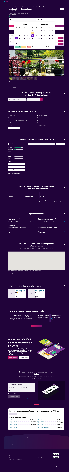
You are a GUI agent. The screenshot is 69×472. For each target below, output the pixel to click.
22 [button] (29, 38)
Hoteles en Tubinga (40, 422)
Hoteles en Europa (18, 6)
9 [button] (32, 32)
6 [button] (24, 32)
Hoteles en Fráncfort (40, 421)
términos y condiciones (26, 398)
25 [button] (47, 38)
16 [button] (32, 35)
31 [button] (16, 43)
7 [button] (27, 32)
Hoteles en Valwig (32, 6)
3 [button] (16, 32)
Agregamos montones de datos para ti (37, 443)
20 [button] (24, 38)
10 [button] (16, 35)
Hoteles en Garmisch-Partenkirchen (43, 427)
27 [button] (52, 38)
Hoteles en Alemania (25, 6)
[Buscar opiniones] (42, 144)
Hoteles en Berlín (13, 419)
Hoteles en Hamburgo (13, 422)
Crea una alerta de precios (56, 318)
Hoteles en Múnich (40, 419)
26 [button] (49, 38)
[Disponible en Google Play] (56, 454)
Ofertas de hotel (11, 6)
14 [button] (27, 35)
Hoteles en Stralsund (13, 427)
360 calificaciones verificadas (21, 16)
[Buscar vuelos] (1, 5)
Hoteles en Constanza (13, 421)
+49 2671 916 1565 (12, 14)
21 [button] (27, 38)
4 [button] (19, 32)
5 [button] (49, 30)
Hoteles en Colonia (40, 424)
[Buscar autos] (1, 10)
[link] (36, 326)
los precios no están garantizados (35, 437)
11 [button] (19, 35)
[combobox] (22, 384)
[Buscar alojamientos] (1, 7)
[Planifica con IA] (1, 12)
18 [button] (19, 38)
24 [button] (44, 38)
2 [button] (32, 30)
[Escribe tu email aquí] (22, 391)
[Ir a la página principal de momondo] (7, 1)
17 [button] (16, 38)
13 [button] (24, 35)
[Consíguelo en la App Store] (56, 457)
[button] (2, 2)
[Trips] (1, 15)
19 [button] (49, 35)
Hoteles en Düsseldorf (13, 424)
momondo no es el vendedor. (37, 441)
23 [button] (32, 38)
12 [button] (49, 32)
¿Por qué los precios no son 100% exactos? (37, 445)
